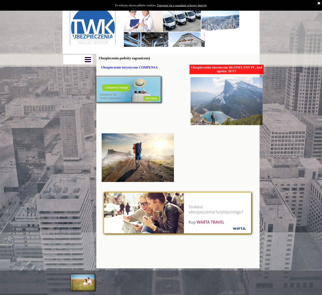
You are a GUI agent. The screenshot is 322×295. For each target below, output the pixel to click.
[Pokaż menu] (88, 59)
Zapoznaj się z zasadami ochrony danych (182, 5)
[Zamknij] (319, 3)
